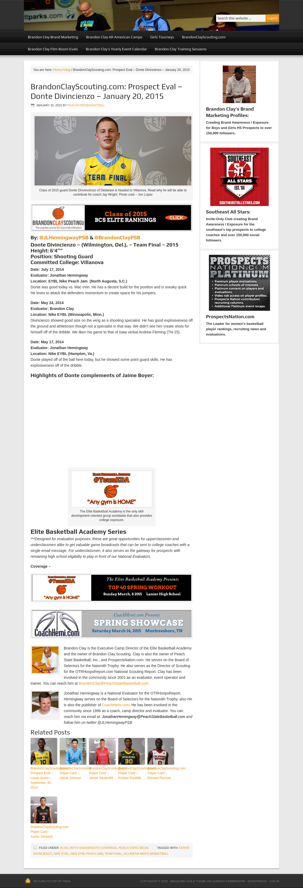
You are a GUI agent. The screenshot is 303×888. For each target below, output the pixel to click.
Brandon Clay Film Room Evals (53, 49)
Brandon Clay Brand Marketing (53, 37)
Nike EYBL (61, 853)
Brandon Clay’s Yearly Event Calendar (116, 49)
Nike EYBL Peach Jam (86, 853)
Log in (274, 881)
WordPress (257, 881)
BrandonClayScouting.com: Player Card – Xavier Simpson (44, 831)
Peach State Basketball (89, 15)
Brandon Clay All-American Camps (114, 37)
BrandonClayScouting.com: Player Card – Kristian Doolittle (131, 773)
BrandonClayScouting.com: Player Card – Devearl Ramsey (161, 773)
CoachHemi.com (115, 705)
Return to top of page (51, 881)
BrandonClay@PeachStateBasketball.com (113, 683)
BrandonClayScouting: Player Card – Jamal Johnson (73, 773)
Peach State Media (133, 847)
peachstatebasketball (86, 105)
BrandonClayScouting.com (203, 37)
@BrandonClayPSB (117, 237)
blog (64, 847)
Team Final (113, 853)
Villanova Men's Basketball (146, 853)
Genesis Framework (228, 881)
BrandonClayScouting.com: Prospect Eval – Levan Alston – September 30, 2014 (44, 777)
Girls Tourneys (162, 37)
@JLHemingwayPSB (64, 237)
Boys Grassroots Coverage (93, 847)
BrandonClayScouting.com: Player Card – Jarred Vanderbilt (102, 773)
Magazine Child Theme (188, 881)
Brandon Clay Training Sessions (181, 49)
